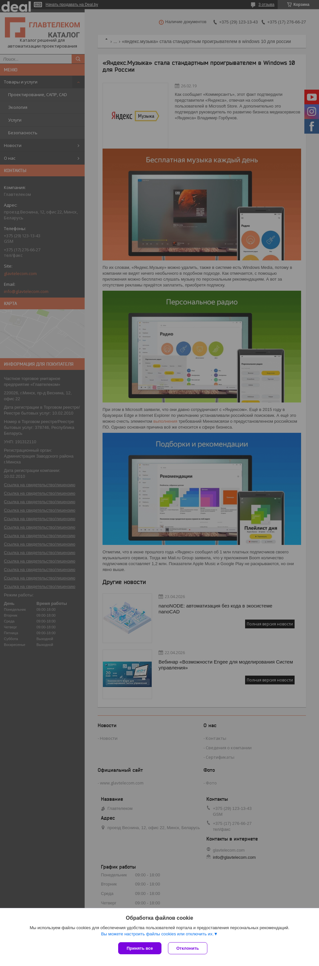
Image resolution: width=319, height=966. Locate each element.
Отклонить (187, 948)
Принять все (140, 948)
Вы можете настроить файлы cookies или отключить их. (157, 933)
